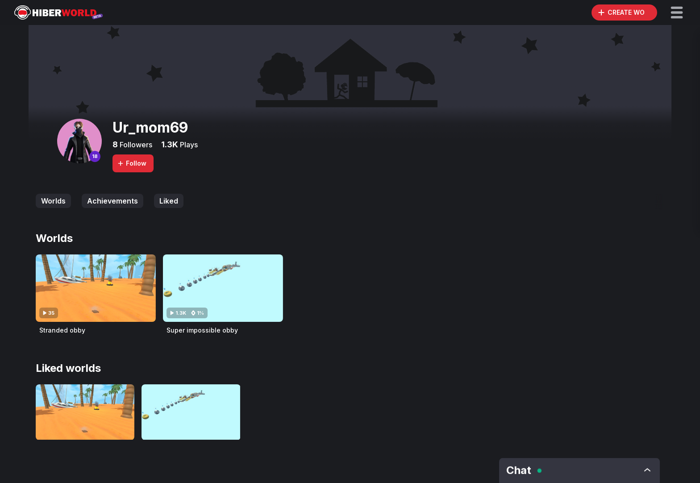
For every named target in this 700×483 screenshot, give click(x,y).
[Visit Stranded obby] (96, 288)
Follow (131, 163)
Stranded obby (62, 330)
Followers (135, 144)
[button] (677, 12)
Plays (188, 144)
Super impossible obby (202, 330)
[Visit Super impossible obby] (223, 288)
